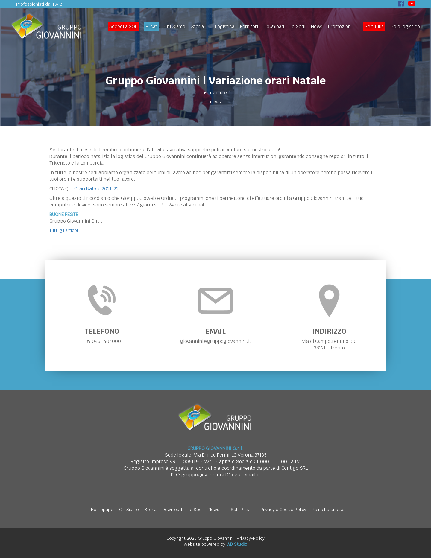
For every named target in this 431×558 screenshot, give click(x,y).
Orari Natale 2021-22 (96, 189)
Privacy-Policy (251, 538)
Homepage (102, 509)
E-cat (151, 26)
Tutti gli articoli (64, 230)
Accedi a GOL (123, 26)
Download (274, 26)
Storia (197, 26)
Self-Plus (374, 26)
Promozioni (340, 26)
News (316, 26)
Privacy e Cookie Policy (283, 509)
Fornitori (249, 26)
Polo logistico (405, 26)
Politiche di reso (328, 509)
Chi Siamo (174, 26)
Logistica (224, 26)
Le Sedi (297, 26)
